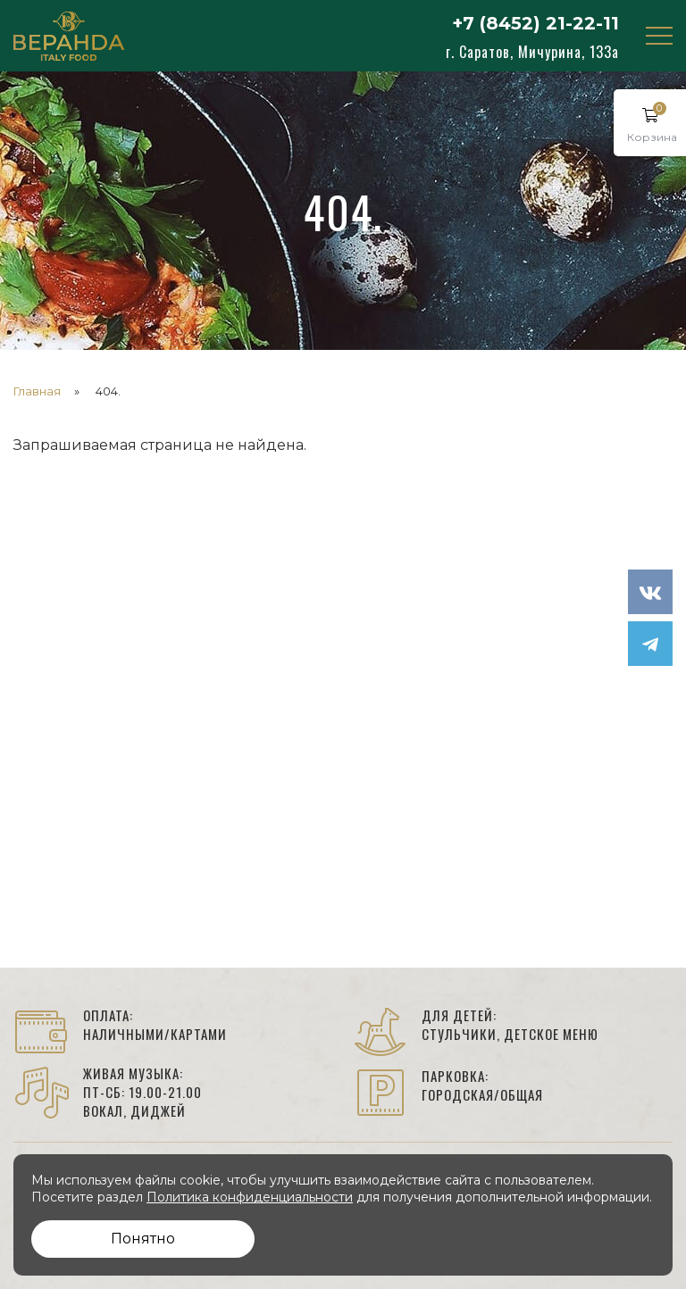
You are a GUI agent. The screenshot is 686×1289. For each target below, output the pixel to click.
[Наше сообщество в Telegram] (650, 643)
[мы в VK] (650, 592)
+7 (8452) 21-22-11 (535, 23)
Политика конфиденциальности (249, 1197)
